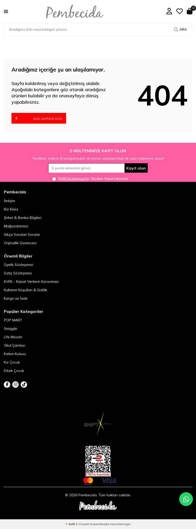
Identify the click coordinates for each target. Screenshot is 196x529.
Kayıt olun (136, 168)
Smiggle (10, 328)
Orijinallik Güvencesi (20, 243)
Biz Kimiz (11, 209)
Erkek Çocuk (14, 370)
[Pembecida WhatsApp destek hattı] (186, 499)
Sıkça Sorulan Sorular (22, 234)
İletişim (9, 200)
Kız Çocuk (12, 362)
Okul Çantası (14, 345)
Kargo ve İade (16, 298)
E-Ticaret (82, 524)
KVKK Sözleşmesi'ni (73, 179)
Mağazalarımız (16, 226)
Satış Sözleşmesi (18, 273)
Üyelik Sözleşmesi (18, 264)
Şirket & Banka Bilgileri (22, 217)
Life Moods (13, 337)
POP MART (13, 320)
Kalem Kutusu (15, 353)
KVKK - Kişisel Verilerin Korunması (31, 281)
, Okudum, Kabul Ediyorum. (90, 179)
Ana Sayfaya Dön (39, 118)
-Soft (70, 524)
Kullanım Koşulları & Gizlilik (25, 290)
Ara (180, 29)
